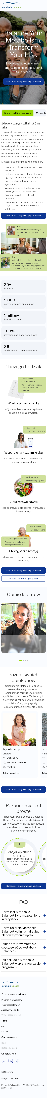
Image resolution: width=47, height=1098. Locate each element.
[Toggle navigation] (44, 5)
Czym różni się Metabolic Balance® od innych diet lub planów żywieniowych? (20, 931)
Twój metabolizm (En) (10, 1005)
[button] (20, 660)
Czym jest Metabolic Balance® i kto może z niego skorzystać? (20, 915)
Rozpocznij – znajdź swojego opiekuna (23, 81)
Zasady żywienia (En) (10, 1010)
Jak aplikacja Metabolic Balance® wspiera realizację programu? (21, 963)
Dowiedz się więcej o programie (23, 578)
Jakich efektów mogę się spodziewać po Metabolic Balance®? (19, 947)
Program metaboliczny (11, 1000)
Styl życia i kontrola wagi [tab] (17, 113)
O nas (4, 1026)
